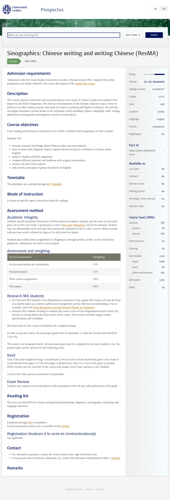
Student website (74, 489)
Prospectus (52, 10)
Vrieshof (115, 458)
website (65, 426)
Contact (100, 489)
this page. (68, 225)
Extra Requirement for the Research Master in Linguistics (64, 307)
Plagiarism (79, 225)
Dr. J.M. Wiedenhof (154, 81)
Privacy (89, 489)
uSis (30, 422)
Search (154, 35)
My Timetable (53, 184)
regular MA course (85, 83)
